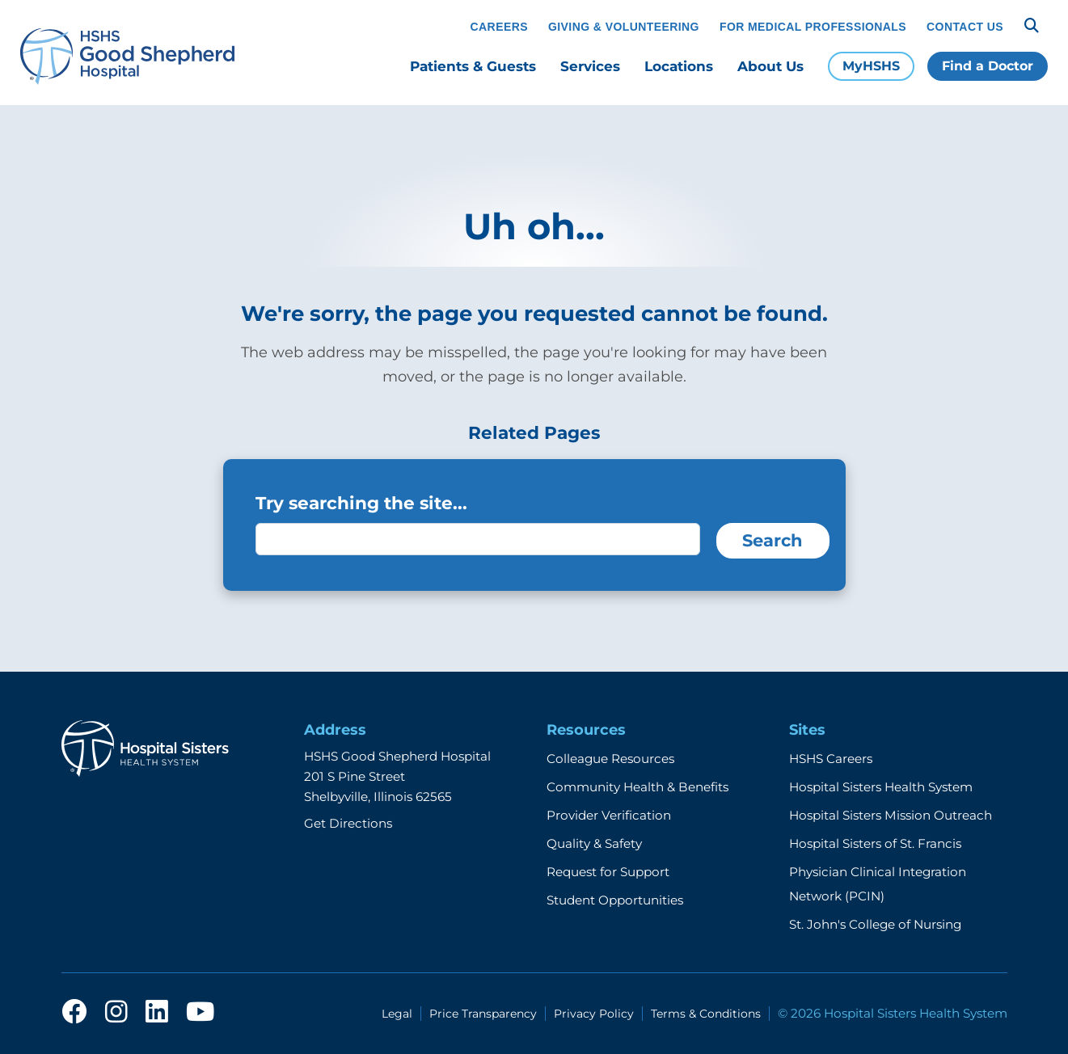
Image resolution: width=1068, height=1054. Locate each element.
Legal (397, 1013)
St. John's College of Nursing (875, 924)
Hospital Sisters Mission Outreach (890, 815)
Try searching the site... (361, 502)
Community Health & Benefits (637, 787)
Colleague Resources (610, 758)
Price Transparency (483, 1013)
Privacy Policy (594, 1013)
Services (590, 66)
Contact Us (965, 26)
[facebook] (74, 1013)
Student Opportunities (615, 900)
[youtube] (200, 1013)
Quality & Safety (594, 843)
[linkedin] (157, 1013)
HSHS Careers (830, 758)
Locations (678, 66)
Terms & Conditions (706, 1013)
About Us (770, 66)
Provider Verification (609, 815)
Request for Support (608, 871)
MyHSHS (871, 66)
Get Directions (348, 823)
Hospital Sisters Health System (881, 787)
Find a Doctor (987, 66)
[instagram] (116, 1013)
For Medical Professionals (813, 26)
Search (772, 540)
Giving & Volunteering (623, 26)
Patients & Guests (473, 66)
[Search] (1032, 26)
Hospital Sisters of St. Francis (875, 843)
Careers (499, 26)
